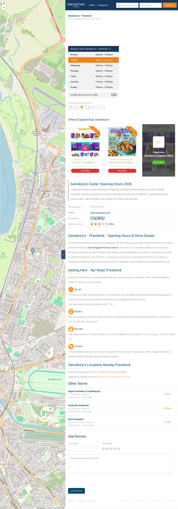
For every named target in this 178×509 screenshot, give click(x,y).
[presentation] (89, 482)
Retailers (83, 501)
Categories (103, 5)
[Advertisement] (121, 37)
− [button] (4, 8)
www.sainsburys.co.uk (100, 212)
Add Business (126, 501)
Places (72, 501)
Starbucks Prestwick (78, 405)
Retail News (170, 501)
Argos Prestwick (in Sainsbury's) (84, 391)
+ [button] (4, 4)
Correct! (76, 107)
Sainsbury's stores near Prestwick (113, 376)
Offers (92, 5)
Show (114, 95)
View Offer (85, 171)
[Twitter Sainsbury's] (95, 218)
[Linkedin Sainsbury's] (102, 218)
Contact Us (140, 501)
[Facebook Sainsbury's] (92, 218)
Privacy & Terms (155, 501)
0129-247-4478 (97, 207)
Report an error (95, 107)
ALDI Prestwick (75, 419)
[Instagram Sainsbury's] (99, 218)
